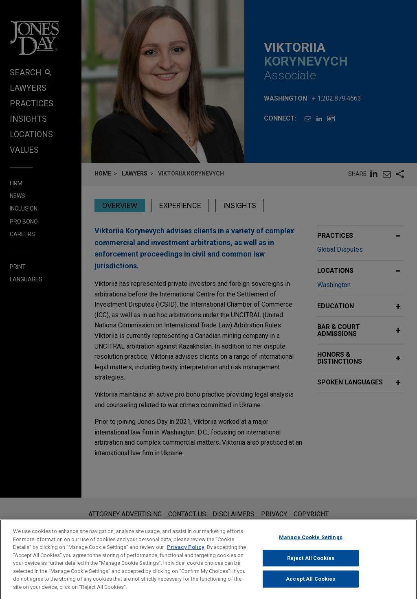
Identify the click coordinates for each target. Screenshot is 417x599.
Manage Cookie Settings (310, 544)
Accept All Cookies (310, 586)
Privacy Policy (185, 554)
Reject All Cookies (310, 565)
